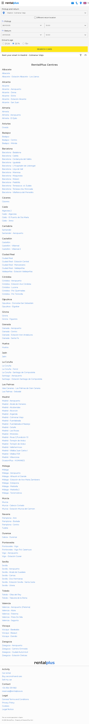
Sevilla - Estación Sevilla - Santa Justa (18, 582)
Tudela (5, 528)
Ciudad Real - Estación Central (15, 261)
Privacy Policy (8, 703)
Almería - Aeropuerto (11, 115)
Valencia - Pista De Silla (12, 617)
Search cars (44, 49)
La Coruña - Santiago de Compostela (18, 372)
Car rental (6, 673)
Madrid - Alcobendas (11, 407)
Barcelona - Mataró (10, 179)
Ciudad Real (7, 258)
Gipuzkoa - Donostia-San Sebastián (17, 303)
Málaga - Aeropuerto (11, 473)
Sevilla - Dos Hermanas (12, 579)
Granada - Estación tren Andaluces (17, 335)
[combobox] (7, 12)
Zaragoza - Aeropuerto (12, 645)
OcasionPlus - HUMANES (13, 460)
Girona (5, 316)
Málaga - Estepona (10, 483)
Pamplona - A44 (9, 518)
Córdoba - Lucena (10, 287)
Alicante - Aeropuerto (11, 89)
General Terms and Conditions (15, 699)
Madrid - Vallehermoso (12, 447)
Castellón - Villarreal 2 (11, 249)
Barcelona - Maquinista (12, 176)
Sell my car (7, 680)
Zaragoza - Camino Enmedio (15, 649)
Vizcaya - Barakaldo (10, 629)
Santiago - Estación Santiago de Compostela (22, 379)
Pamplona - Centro (10, 524)
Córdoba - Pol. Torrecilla (12, 294)
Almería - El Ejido (9, 118)
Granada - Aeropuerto (11, 328)
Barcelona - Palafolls (11, 182)
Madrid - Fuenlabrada (11, 421)
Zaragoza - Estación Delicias (14, 655)
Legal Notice (8, 709)
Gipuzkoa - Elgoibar (10, 306)
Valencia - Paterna (10, 614)
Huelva (5, 347)
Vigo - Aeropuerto (10, 553)
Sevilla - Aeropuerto (10, 569)
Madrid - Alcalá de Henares (14, 404)
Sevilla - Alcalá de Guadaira (13, 572)
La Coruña (6, 366)
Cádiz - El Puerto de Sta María (15, 217)
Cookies (5, 706)
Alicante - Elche (9, 96)
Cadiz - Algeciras (9, 214)
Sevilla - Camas (8, 575)
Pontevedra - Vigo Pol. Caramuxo (17, 550)
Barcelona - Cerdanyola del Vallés (16, 159)
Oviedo (5, 127)
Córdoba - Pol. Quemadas (13, 291)
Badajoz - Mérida (9, 143)
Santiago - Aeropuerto (12, 376)
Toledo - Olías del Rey (11, 594)
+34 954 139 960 (9, 688)
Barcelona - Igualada (11, 162)
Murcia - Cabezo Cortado (13, 505)
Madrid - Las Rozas (10, 430)
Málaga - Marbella (10, 486)
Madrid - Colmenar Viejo (12, 417)
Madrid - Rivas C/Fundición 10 (15, 437)
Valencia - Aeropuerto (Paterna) (16, 607)
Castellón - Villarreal (10, 246)
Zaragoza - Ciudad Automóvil (15, 652)
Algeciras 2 (7, 211)
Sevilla (5, 565)
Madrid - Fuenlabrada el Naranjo (16, 424)
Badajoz (5, 137)
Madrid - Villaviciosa (10, 457)
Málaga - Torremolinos (12, 493)
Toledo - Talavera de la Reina (14, 598)
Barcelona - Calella (10, 156)
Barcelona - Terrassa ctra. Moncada (17, 189)
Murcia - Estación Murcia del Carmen (18, 509)
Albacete (6, 73)
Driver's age (7, 40)
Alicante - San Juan (10, 102)
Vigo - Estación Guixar (12, 556)
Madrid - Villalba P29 (11, 454)
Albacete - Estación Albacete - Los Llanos (20, 76)
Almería (5, 111)
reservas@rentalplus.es (12, 691)
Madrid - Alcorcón (10, 411)
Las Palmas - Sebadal (11, 391)
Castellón (6, 242)
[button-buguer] (2, 3)
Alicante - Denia (9, 92)
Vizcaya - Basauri (9, 633)
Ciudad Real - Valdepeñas (13, 268)
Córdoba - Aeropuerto (12, 281)
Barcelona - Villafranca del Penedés (17, 192)
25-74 (17, 44)
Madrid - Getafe (9, 427)
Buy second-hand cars (12, 676)
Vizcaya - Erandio (9, 636)
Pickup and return (10, 9)
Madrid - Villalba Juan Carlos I (15, 450)
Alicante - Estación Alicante (14, 99)
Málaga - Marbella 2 (10, 489)
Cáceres (5, 201)
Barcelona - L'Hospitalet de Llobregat (19, 166)
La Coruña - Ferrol (10, 369)
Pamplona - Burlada (11, 521)
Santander (6, 230)
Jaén (4, 356)
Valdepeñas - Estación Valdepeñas (17, 271)
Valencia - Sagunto (10, 620)
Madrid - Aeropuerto (11, 401)
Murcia (5, 502)
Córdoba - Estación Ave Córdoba (16, 284)
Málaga (5, 470)
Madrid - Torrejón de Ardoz (14, 440)
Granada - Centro (9, 331)
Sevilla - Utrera (8, 585)
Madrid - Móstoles (10, 434)
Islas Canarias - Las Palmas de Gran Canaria (21, 388)
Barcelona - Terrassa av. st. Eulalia (16, 186)
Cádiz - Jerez (7, 221)
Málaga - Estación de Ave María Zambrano (21, 480)
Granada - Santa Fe (10, 338)
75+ (26, 44)
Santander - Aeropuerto (12, 233)
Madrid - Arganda (9, 414)
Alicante (5, 86)
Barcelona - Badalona (11, 152)
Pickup (6, 21)
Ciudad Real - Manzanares (13, 265)
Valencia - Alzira (9, 610)
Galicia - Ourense (9, 537)
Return (6, 31)
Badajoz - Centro (9, 140)
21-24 (7, 44)
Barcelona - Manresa (11, 172)
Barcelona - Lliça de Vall (12, 169)
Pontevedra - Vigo (10, 546)
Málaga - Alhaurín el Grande (14, 476)
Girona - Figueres (9, 319)
